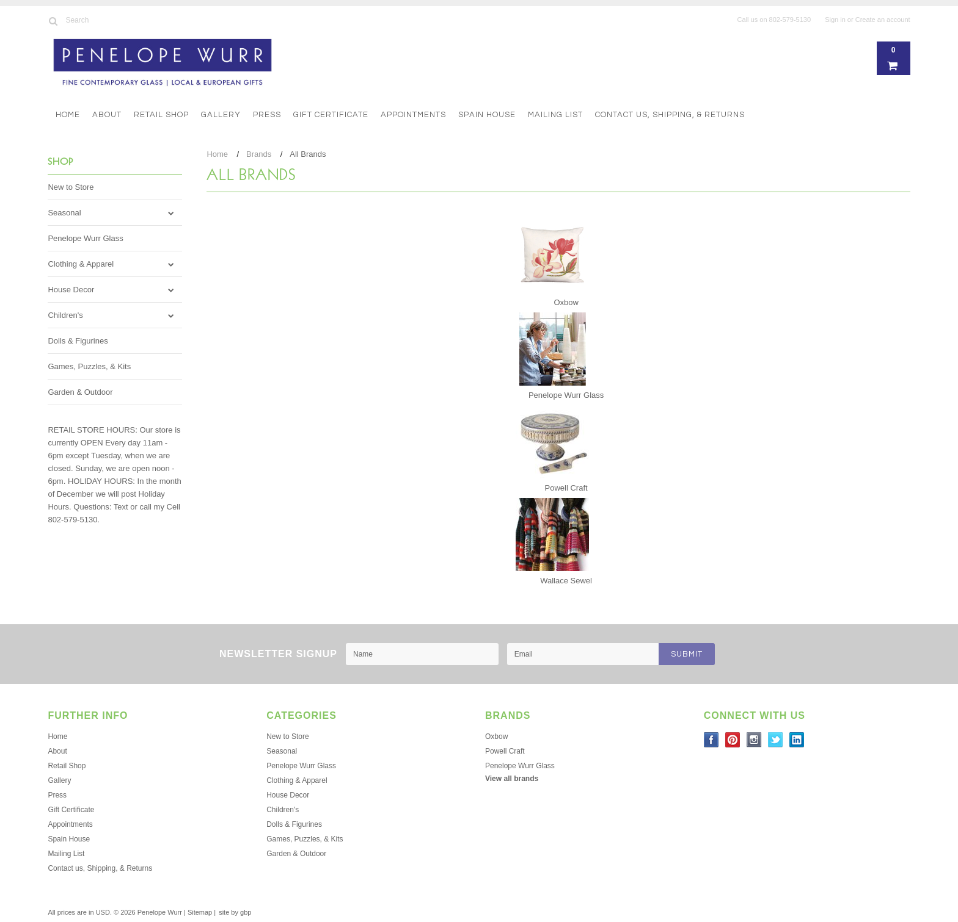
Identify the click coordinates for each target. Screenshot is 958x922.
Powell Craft (566, 487)
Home (68, 114)
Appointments (413, 114)
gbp (245, 912)
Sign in (835, 19)
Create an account (882, 19)
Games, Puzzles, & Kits (89, 366)
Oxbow (566, 302)
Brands (258, 154)
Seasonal (64, 212)
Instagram (754, 739)
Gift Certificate (330, 114)
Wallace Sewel (566, 580)
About (107, 114)
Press (267, 114)
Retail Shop (161, 114)
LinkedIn (797, 739)
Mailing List (555, 114)
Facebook (711, 739)
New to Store (70, 187)
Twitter (775, 739)
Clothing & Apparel (81, 263)
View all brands (511, 778)
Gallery (221, 114)
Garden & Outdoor (80, 392)
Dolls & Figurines (78, 340)
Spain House (487, 114)
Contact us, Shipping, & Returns (670, 114)
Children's (65, 315)
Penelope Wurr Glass (85, 238)
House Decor (71, 289)
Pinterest (732, 739)
